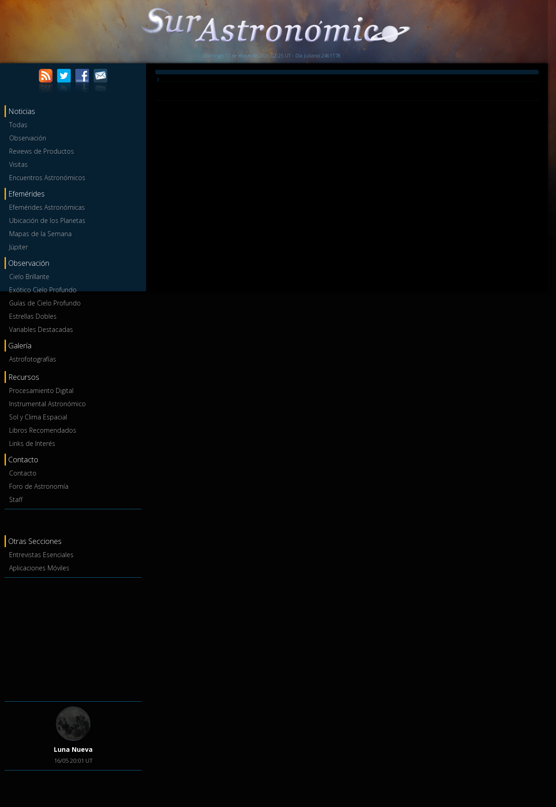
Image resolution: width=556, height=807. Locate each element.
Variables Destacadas (41, 329)
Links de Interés (32, 443)
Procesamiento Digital (41, 390)
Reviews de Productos (41, 151)
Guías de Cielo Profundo (45, 303)
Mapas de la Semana (40, 233)
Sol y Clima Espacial (38, 417)
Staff (15, 499)
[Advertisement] (73, 638)
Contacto (23, 473)
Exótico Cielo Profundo (43, 289)
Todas (18, 124)
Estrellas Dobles (33, 316)
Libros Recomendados (42, 430)
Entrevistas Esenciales (41, 554)
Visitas (18, 164)
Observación (27, 138)
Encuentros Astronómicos (47, 177)
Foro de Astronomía (38, 486)
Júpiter (18, 247)
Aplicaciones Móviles (39, 568)
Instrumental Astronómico (47, 403)
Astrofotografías (32, 359)
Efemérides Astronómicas (47, 207)
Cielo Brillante (29, 276)
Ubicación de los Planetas (47, 220)
